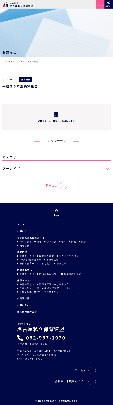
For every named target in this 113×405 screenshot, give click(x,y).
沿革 (63, 242)
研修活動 (61, 263)
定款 (83, 242)
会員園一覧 (23, 298)
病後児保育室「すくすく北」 (36, 263)
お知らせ (22, 231)
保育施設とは (27, 284)
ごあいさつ (26, 242)
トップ (21, 224)
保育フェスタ (27, 256)
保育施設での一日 (29, 288)
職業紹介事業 (46, 256)
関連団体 (25, 245)
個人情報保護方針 (27, 312)
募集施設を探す (72, 274)
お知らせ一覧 (56, 140)
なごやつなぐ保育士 (70, 256)
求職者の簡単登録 (49, 274)
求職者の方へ (24, 270)
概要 (39, 242)
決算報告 (26, 79)
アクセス (52, 242)
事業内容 (22, 252)
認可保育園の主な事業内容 (54, 284)
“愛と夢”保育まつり (31, 260)
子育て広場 (52, 260)
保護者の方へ (24, 280)
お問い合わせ (24, 305)
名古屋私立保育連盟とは (30, 238)
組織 (73, 242)
